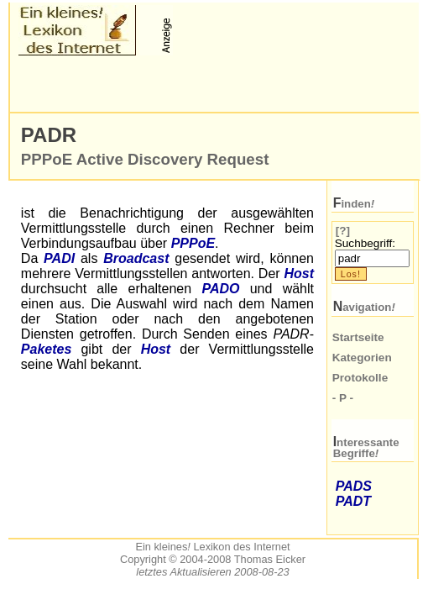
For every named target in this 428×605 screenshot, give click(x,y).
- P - (342, 398)
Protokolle (360, 377)
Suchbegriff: (365, 243)
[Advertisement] (214, 84)
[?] (343, 230)
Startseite (358, 337)
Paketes (46, 349)
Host (299, 273)
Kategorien (362, 357)
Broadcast (136, 258)
